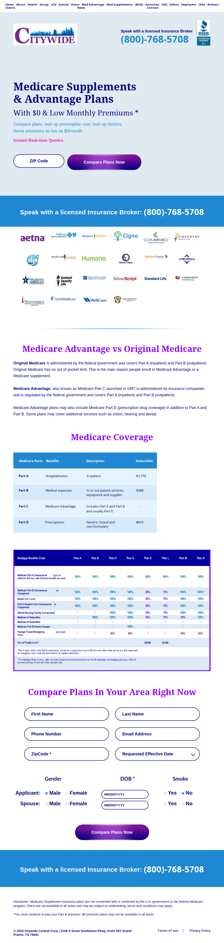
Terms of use (167, 930)
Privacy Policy (200, 930)
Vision (75, 4)
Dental (64, 4)
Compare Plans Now (104, 162)
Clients (10, 7)
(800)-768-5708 (155, 38)
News (81, 7)
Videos (174, 4)
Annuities (152, 4)
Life (53, 4)
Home (10, 4)
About (20, 4)
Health (32, 4)
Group (44, 4)
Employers (188, 4)
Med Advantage (93, 4)
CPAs (201, 4)
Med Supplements (120, 4)
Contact (153, 7)
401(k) (139, 4)
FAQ (164, 4)
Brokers (213, 4)
